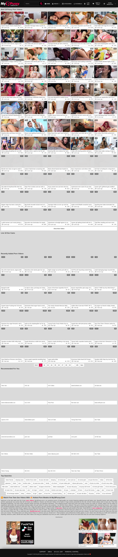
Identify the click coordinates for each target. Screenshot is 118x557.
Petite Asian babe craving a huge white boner (106, 151)
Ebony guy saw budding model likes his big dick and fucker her (82, 61)
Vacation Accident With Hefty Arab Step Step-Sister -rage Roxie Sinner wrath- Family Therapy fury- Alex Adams (12, 341)
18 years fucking (57, 493)
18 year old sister (44, 480)
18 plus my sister (94, 483)
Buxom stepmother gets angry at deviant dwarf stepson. (82, 288)
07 (62, 365)
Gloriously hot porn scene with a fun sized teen (82, 115)
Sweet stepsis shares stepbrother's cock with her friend (12, 25)
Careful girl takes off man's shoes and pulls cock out (59, 61)
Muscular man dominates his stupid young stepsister (36, 222)
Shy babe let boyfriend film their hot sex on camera (12, 186)
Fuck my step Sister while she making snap (12, 97)
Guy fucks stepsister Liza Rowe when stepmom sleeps (82, 25)
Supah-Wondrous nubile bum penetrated (36, 341)
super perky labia (53, 359)
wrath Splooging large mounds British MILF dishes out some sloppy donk (106, 115)
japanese (8, 483)
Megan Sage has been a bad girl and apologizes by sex (12, 204)
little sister (5, 486)
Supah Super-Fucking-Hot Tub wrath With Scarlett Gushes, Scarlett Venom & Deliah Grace (12, 305)
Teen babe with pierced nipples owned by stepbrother (36, 43)
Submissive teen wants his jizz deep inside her (82, 186)
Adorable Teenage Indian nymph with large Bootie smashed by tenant (36, 25)
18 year (66, 490)
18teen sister (33, 486)
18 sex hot (47, 493)
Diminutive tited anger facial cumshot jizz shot (36, 305)
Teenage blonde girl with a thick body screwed (59, 43)
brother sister (27, 483)
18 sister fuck (8, 490)
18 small (24, 486)
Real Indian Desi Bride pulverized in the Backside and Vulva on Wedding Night (106, 133)
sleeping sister (19, 480)
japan (40, 493)
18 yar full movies (89, 490)
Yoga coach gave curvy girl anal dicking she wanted (12, 79)
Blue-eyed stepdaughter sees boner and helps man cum (106, 43)
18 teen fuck (109, 490)
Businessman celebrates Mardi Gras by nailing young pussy (36, 97)
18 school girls (82, 480)
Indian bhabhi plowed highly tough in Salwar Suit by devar (106, 61)
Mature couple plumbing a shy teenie (58, 341)
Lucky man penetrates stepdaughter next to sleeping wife (82, 79)
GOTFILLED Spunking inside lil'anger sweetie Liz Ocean (82, 97)
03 (48, 365)
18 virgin (34, 490)
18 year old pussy (72, 486)
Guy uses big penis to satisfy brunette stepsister (59, 97)
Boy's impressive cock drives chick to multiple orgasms (82, 169)
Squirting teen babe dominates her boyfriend (106, 204)
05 (55, 365)
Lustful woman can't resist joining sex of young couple (12, 222)
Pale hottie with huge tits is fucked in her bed (106, 25)
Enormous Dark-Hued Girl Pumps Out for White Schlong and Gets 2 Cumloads (82, 359)
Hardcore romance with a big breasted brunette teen (59, 25)
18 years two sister (38, 483)
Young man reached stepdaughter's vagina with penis (12, 115)
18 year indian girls (64, 483)
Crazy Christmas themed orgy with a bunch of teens (106, 79)
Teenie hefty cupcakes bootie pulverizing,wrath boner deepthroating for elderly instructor (82, 341)
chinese (28, 493)
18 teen (80, 490)
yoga (98, 490)
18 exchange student (13, 493)
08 (66, 365)
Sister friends (9, 480)
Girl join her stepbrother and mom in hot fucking (106, 97)
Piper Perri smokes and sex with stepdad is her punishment (36, 186)
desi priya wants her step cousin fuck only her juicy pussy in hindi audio (82, 43)
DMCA (50, 551)
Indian (101, 480)
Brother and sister (57, 490)
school (41, 490)
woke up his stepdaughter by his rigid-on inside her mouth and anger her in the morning (36, 323)
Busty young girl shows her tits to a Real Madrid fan (36, 79)
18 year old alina (81, 493)
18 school (54, 483)
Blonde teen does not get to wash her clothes (12, 169)
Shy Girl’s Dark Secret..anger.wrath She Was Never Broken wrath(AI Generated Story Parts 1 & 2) (12, 43)
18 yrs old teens (106, 493)
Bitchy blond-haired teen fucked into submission (59, 169)
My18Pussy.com (35, 511)
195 (77, 365)
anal (86, 483)
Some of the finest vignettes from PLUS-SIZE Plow (59, 288)
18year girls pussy (77, 483)
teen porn (59, 508)
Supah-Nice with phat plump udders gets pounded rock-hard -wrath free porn (82, 323)
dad (103, 490)
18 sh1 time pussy (110, 486)
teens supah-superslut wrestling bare (35, 359)
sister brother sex (15, 486)
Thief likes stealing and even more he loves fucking (106, 222)
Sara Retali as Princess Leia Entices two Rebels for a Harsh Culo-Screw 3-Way (12, 359)
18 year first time (93, 480)
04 (51, 365)
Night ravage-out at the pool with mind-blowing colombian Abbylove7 (59, 79)
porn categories (97, 508)
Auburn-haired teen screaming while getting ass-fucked (36, 169)
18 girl (34, 493)
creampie (73, 490)
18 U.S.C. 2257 (58, 551)
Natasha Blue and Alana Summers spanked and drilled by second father (12, 133)
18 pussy (91, 493)
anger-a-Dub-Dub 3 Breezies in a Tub (105, 341)
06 (59, 365)
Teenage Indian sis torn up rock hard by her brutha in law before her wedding (59, 204)
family (47, 483)
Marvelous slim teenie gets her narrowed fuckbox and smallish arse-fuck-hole (36, 61)
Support (42, 551)
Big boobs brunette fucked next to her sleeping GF (36, 204)
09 (70, 365)
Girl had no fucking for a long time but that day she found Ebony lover (106, 169)
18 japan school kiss (45, 486)
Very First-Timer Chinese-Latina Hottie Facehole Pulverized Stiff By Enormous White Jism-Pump (106, 323)
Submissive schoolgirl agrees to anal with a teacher (59, 222)
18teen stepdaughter (59, 486)
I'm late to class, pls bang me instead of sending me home (36, 288)
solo (28, 490)
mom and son (72, 480)
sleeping (53, 480)
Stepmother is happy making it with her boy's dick (12, 61)
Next (81, 365)
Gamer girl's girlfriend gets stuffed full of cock (106, 186)
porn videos (30, 500)
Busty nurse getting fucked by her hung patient (36, 133)
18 (64, 493)
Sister (14, 483)
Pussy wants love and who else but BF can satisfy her (59, 186)
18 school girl (62, 480)
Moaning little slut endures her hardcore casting (59, 151)
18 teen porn (71, 493)
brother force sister (31, 480)
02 (44, 365)
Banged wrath (5, 288)
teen (19, 483)
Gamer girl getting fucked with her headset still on (82, 222)
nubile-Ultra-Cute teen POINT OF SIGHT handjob (82, 305)
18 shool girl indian (97, 486)
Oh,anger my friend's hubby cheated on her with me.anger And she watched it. (106, 305)
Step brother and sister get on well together (82, 133)
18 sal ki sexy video (107, 483)
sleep (22, 493)
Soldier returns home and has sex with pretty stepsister (59, 115)
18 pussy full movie (84, 486)
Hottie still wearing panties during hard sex (82, 151)
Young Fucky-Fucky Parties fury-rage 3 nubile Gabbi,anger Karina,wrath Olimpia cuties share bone (59, 323)
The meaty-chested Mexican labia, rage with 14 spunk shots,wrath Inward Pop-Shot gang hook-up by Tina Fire (59, 305)
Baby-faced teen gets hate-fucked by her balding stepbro (59, 133)
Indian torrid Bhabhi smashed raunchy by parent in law (82, 204)
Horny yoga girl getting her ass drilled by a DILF (12, 151)
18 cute (47, 490)
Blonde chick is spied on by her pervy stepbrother (36, 151)
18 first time (109, 480)
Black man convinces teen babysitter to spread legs (36, 115)
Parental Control (72, 551)
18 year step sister (20, 490)
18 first (98, 493)
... (73, 365)
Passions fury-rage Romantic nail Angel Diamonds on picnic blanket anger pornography (12, 323)
